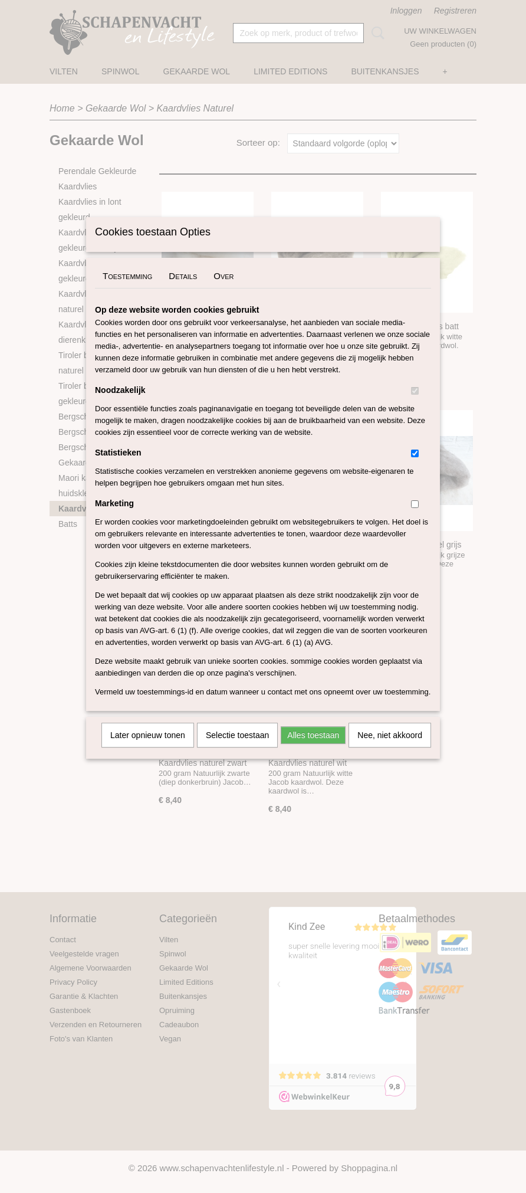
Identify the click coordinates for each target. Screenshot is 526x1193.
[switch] (415, 406)
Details (183, 291)
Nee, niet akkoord (389, 750)
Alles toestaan (313, 750)
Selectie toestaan (237, 750)
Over (223, 291)
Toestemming (127, 291)
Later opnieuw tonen (147, 750)
